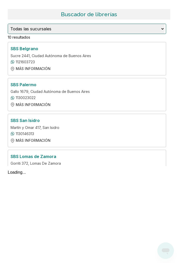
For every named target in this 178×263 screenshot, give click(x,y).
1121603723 (25, 62)
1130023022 (26, 98)
